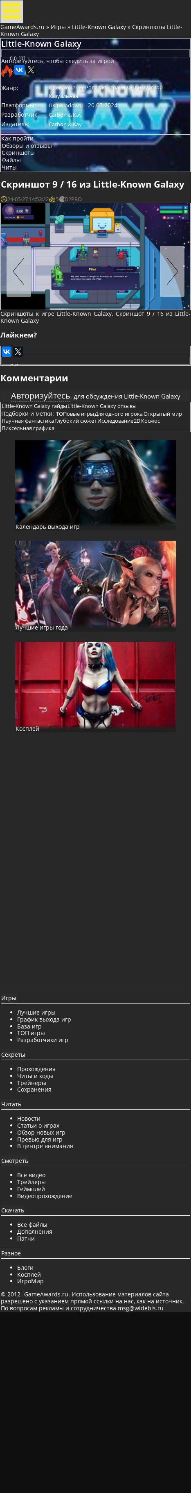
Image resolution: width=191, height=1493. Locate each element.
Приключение (76, 124)
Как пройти (25, 186)
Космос (74, 567)
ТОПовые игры (84, 547)
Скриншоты (26, 208)
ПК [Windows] (75, 147)
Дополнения (42, 1398)
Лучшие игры (44, 1179)
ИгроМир (38, 1448)
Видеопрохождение (52, 1362)
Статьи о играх (46, 1292)
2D (56, 567)
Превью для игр (47, 1305)
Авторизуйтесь (50, 497)
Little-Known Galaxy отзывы (116, 533)
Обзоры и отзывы (35, 197)
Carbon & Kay (74, 158)
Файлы (19, 219)
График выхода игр (52, 1185)
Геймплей (38, 1355)
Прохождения (44, 1235)
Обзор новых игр (49, 1299)
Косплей (36, 1441)
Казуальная (106, 135)
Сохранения (42, 1256)
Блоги (33, 1434)
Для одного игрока (133, 547)
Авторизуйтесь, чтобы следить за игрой (65, 95)
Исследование (29, 567)
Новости (36, 1285)
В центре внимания (53, 1312)
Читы (16, 229)
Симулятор (72, 135)
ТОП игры (38, 1199)
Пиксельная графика (116, 567)
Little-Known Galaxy (103, 38)
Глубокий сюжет (135, 557)
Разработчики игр (50, 1206)
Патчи (33, 1405)
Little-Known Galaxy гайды (43, 533)
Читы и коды (43, 1242)
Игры (62, 38)
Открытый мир (30, 557)
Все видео (39, 1342)
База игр (37, 1192)
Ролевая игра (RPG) (124, 124)
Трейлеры (39, 1349)
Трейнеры (39, 1249)
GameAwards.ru (26, 38)
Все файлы (40, 1391)
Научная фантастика (81, 557)
